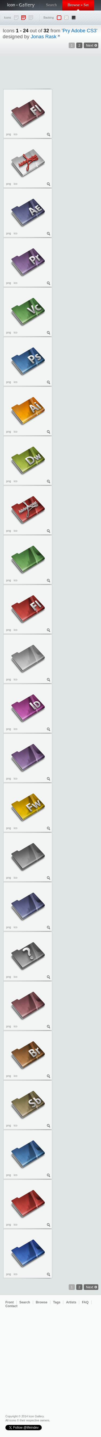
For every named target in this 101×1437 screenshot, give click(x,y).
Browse (41, 1302)
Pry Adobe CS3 (79, 30)
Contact (11, 1306)
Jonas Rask (44, 36)
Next (89, 1287)
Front (9, 1302)
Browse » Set (78, 5)
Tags (56, 1302)
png (8, 134)
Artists (71, 1302)
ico (16, 134)
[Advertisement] (76, 119)
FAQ (85, 1302)
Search (51, 5)
